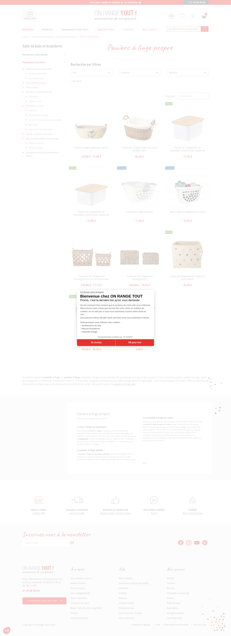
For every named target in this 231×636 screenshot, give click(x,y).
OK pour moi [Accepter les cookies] (134, 342)
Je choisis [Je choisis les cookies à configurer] (96, 342)
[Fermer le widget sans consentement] (92, 292)
